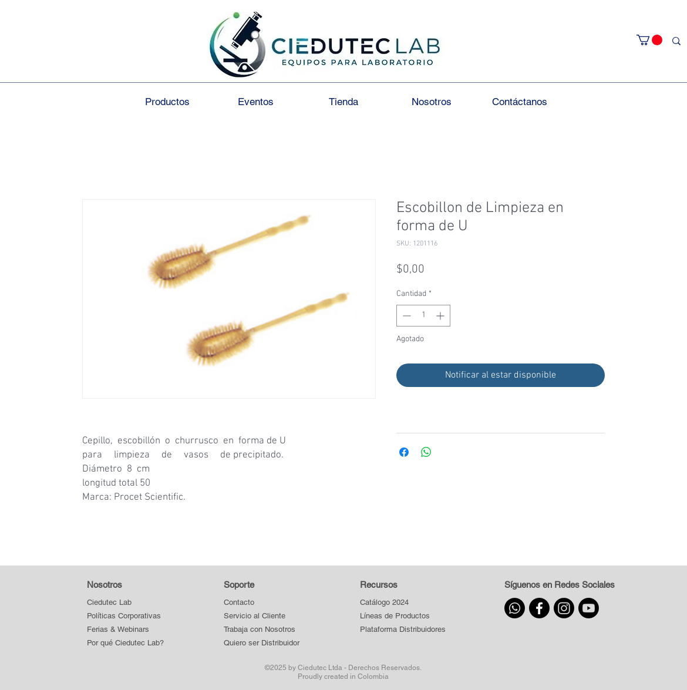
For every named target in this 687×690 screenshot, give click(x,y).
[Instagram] (564, 608)
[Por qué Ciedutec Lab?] (125, 642)
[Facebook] (539, 608)
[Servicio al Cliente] (262, 615)
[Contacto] (262, 602)
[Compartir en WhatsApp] (426, 452)
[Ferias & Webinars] (118, 629)
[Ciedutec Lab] (109, 602)
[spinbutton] (423, 315)
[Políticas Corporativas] (124, 615)
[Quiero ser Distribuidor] (262, 642)
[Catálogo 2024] (402, 602)
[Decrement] (405, 315)
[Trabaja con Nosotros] (262, 629)
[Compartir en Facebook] (404, 452)
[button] (649, 40)
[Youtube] (588, 608)
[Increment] (441, 315)
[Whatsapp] (514, 608)
